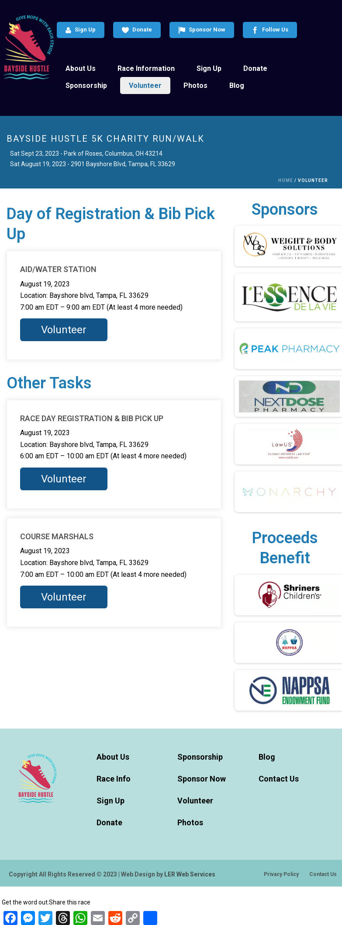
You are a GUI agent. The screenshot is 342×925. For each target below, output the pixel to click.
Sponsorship (86, 85)
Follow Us (270, 30)
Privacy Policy (281, 874)
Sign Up (81, 30)
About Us (81, 68)
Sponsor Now (201, 30)
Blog (236, 85)
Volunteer (145, 85)
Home (285, 180)
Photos (195, 85)
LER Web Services (189, 874)
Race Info (114, 778)
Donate (137, 30)
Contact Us (279, 778)
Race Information (146, 68)
